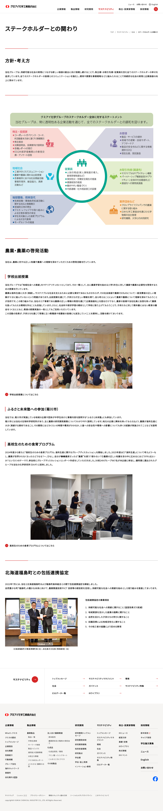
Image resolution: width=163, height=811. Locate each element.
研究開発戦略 (80, 744)
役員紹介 (9, 755)
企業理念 (9, 746)
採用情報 (144, 9)
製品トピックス (33, 748)
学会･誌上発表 (81, 762)
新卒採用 (146, 733)
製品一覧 (31, 737)
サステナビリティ (106, 9)
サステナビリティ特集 (134, 686)
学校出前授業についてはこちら (24, 394)
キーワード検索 (34, 745)
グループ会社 (10, 764)
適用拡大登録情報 (35, 752)
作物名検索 (32, 741)
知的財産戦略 (80, 749)
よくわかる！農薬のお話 (36, 765)
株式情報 (122, 751)
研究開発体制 (80, 740)
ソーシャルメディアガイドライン (81, 795)
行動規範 (9, 759)
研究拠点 (79, 753)
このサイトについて (102, 795)
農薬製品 (31, 733)
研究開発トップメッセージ (83, 734)
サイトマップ (9, 795)
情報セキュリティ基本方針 (58, 795)
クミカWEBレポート (35, 760)
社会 (54, 686)
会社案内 (11, 777)
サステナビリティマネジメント (101, 678)
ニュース (131, 4)
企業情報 (61, 9)
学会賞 (78, 757)
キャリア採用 (146, 737)
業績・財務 (123, 742)
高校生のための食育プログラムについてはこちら (32, 545)
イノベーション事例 (83, 766)
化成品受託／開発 (56, 751)
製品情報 (75, 9)
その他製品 (52, 763)
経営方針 (122, 737)
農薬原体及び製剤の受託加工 (59, 742)
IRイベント (123, 755)
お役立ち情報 (33, 756)
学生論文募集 (147, 743)
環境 (127, 678)
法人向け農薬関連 (55, 733)
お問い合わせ (142, 4)
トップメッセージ (59, 678)
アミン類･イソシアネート (58, 755)
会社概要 (9, 751)
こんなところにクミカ (57, 759)
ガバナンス (93, 686)
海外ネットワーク (12, 768)
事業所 (8, 773)
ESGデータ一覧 (59, 693)
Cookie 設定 (22, 795)
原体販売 (52, 737)
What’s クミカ (11, 733)
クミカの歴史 (10, 737)
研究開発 (89, 9)
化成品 (50, 747)
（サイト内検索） (156, 9)
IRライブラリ (94, 693)
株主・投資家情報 (127, 9)
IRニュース (123, 733)
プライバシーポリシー (38, 795)
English (155, 4)
